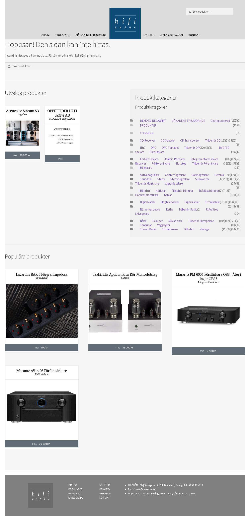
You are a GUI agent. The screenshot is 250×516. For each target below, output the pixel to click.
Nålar (143, 221)
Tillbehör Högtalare (147, 183)
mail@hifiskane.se (145, 489)
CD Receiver (147, 140)
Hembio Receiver (174, 159)
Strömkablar (212, 202)
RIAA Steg (212, 209)
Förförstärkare (149, 159)
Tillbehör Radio (188, 209)
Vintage (205, 229)
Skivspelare (142, 214)
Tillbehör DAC (192, 148)
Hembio (219, 175)
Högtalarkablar (170, 202)
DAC (153, 148)
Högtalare (22, 114)
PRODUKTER (63, 35)
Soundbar (146, 179)
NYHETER (149, 35)
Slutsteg (181, 163)
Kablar (168, 195)
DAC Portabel (170, 148)
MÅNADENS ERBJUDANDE (91, 35)
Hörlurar (145, 191)
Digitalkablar (147, 202)
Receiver (140, 163)
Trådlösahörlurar (209, 191)
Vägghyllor (163, 225)
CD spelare (147, 133)
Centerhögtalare (175, 175)
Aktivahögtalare (150, 175)
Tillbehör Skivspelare (201, 221)
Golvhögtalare (200, 175)
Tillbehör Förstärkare (205, 163)
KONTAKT (194, 35)
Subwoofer (202, 179)
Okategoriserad (220, 121)
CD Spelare (168, 140)
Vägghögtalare (174, 183)
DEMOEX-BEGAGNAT (171, 35)
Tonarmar (146, 225)
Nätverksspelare (150, 209)
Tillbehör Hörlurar (182, 191)
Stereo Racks (148, 229)
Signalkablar (192, 202)
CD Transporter (190, 140)
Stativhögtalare (180, 179)
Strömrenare (170, 229)
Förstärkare (157, 152)
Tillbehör (188, 229)
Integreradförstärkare (204, 159)
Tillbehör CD (213, 140)
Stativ (161, 179)
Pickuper (157, 221)
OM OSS (46, 35)
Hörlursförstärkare (147, 195)
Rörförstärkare (161, 163)
